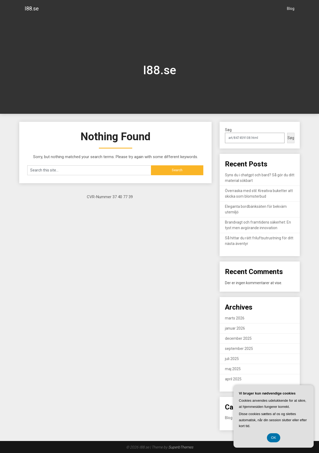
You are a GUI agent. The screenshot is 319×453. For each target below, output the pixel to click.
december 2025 (238, 338)
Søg (228, 130)
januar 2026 (235, 328)
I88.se (32, 8)
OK (273, 438)
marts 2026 (234, 318)
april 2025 (233, 379)
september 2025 (239, 348)
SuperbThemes (180, 447)
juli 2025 (232, 359)
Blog (290, 8)
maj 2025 (233, 369)
